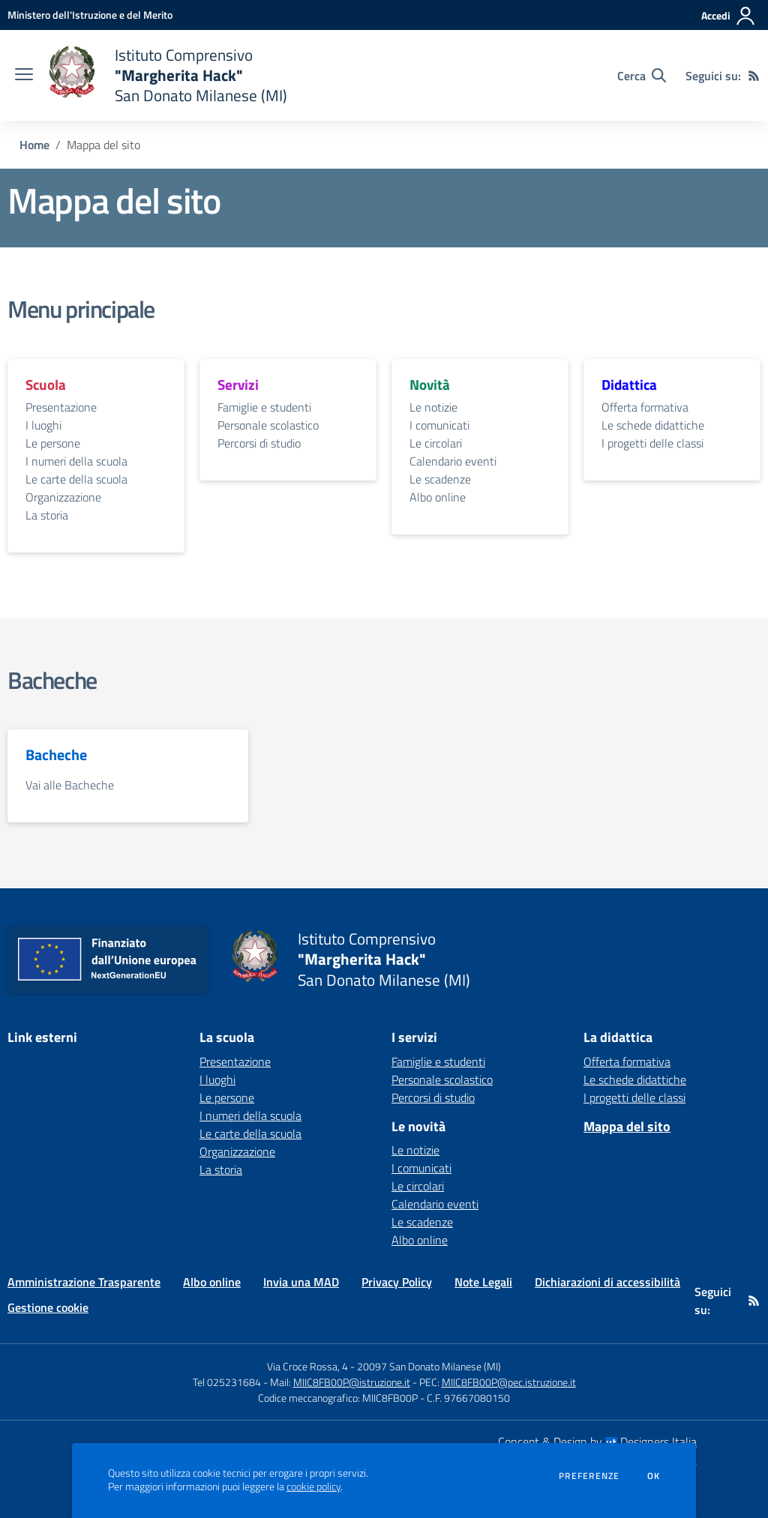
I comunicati (440, 425)
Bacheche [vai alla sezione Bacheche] (52, 680)
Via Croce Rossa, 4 (307, 1366)
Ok (654, 1476)
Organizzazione (63, 497)
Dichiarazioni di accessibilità (607, 1282)
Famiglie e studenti (264, 407)
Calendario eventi (453, 461)
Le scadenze (440, 479)
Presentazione (61, 407)
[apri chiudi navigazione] (24, 76)
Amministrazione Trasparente (84, 1282)
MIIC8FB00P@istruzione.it (351, 1382)
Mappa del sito (627, 1126)
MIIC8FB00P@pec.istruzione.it (509, 1382)
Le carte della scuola (77, 479)
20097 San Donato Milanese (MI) (429, 1366)
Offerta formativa (645, 407)
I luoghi (44, 425)
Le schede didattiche (653, 425)
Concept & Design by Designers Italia (597, 1442)
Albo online (438, 497)
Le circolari (436, 443)
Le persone (53, 443)
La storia (47, 515)
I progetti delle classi (653, 443)
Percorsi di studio (259, 443)
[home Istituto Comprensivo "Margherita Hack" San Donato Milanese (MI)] (167, 75)
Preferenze (589, 1476)
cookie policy (313, 1486)
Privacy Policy (397, 1282)
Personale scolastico (268, 425)
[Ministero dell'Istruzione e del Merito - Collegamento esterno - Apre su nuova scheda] (90, 14)
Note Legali (483, 1282)
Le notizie (434, 407)
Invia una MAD (301, 1282)
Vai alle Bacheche (70, 785)
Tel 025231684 (227, 1382)
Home (35, 145)
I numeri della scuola (77, 461)
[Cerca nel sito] (641, 75)
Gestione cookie (48, 1307)
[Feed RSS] (753, 75)
